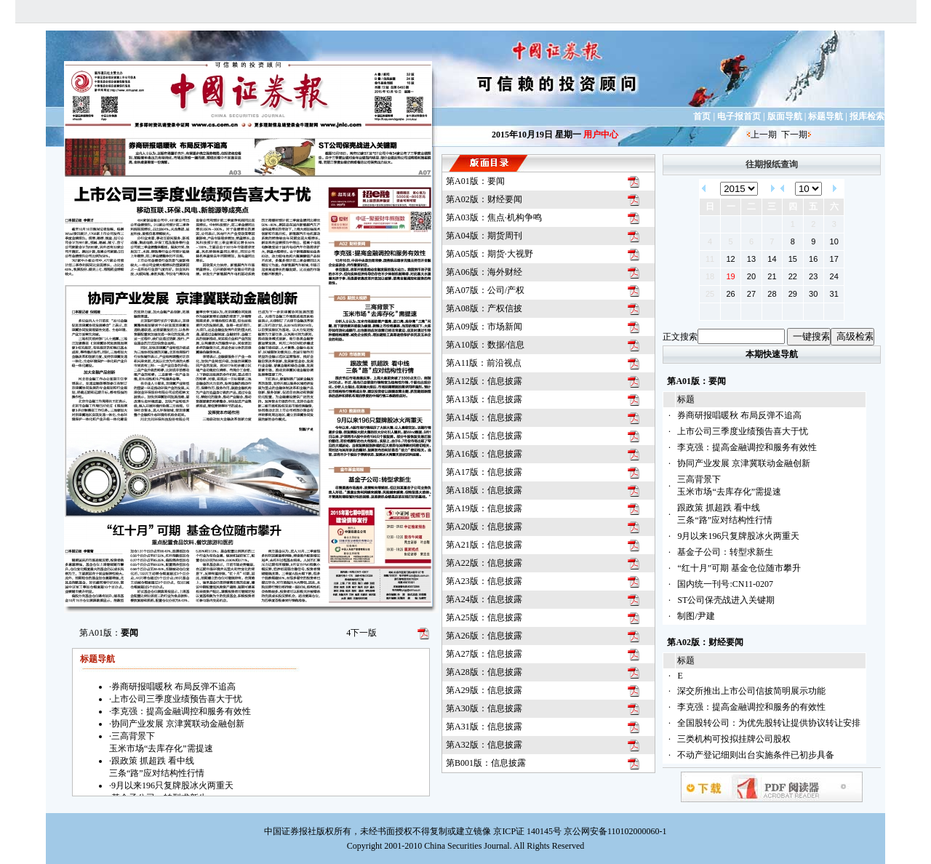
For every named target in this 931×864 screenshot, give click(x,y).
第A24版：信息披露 (484, 599)
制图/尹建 (695, 616)
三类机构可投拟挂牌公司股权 (734, 739)
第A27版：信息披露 (484, 654)
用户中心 (600, 134)
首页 (702, 116)
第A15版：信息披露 (484, 436)
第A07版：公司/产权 (485, 290)
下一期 (794, 134)
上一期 (764, 134)
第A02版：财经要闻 (484, 199)
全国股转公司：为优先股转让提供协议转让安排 (768, 723)
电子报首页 (739, 116)
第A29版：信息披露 (484, 690)
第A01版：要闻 (475, 181)
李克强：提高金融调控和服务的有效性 (751, 707)
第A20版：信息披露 (484, 526)
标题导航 (825, 116)
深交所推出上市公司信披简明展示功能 (751, 691)
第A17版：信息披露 (484, 472)
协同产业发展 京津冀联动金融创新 (743, 463)
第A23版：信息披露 (484, 581)
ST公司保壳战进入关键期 (726, 600)
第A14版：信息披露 (484, 417)
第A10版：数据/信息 (485, 345)
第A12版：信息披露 (484, 381)
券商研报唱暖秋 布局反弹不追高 (739, 415)
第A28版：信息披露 (484, 672)
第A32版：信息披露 (484, 745)
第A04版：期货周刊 (484, 236)
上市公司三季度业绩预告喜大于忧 (742, 431)
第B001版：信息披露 (486, 763)
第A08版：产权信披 (484, 308)
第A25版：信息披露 (484, 617)
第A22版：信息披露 (484, 563)
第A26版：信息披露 (484, 636)
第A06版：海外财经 (484, 272)
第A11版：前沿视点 (484, 363)
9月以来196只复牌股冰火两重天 (738, 536)
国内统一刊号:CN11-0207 (725, 584)
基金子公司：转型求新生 (725, 552)
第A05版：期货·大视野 (489, 254)
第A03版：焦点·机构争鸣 (494, 217)
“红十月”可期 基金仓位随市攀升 (739, 568)
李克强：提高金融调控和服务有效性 (747, 447)
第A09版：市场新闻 (484, 326)
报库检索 (867, 116)
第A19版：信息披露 (484, 508)
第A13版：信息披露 (484, 399)
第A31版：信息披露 (484, 726)
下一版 (361, 633)
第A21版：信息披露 (484, 545)
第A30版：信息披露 (484, 708)
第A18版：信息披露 (484, 490)
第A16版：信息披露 (484, 454)
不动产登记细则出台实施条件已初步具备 (755, 755)
